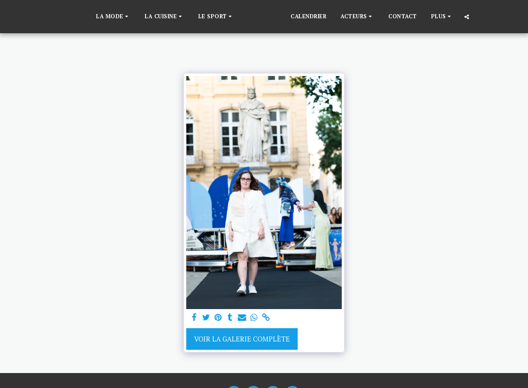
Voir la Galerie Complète (242, 339)
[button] (100, 16)
